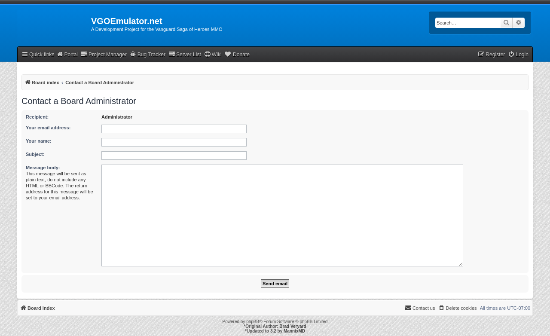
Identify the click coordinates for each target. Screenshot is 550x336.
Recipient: (37, 116)
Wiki (213, 54)
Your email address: (48, 127)
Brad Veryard (292, 326)
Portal (67, 54)
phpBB (252, 321)
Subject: (35, 154)
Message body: (43, 167)
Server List (184, 54)
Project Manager (104, 54)
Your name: (39, 141)
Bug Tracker (147, 54)
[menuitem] (518, 55)
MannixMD (294, 331)
